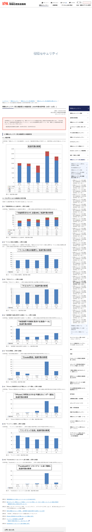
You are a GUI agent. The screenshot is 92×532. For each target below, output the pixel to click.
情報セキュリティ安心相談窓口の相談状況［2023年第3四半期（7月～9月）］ (79, 149)
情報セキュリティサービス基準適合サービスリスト (77, 302)
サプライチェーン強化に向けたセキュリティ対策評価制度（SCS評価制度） (77, 353)
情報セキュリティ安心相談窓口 (28, 20)
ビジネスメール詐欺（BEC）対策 (77, 46)
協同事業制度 (81, 522)
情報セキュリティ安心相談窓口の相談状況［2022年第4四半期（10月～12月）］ (79, 163)
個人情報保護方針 (29, 522)
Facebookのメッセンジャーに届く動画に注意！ (18, 442)
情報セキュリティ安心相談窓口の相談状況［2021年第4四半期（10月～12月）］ (79, 183)
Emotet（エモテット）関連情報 (78, 69)
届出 (71, 268)
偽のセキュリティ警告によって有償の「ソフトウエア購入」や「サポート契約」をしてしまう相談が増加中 (33, 421)
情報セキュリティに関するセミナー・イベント (77, 347)
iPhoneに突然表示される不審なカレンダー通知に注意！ (20, 435)
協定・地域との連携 (75, 74)
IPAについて (69, 513)
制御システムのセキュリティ (77, 56)
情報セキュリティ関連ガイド (77, 65)
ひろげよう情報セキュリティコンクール (77, 341)
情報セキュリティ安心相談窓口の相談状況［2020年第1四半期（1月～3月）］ (79, 216)
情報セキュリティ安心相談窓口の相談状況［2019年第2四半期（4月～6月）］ (79, 231)
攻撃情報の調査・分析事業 (76, 317)
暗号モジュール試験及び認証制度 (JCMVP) (77, 296)
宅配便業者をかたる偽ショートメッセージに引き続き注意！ (21, 418)
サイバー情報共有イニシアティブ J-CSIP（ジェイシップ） (77, 263)
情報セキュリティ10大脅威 (76, 41)
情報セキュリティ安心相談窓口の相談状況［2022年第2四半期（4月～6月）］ (79, 173)
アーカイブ (51, 525)
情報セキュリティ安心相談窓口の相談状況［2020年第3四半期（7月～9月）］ (79, 207)
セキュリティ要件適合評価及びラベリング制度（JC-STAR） (77, 284)
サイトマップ (42, 525)
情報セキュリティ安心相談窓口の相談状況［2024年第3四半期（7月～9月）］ (79, 130)
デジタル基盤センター (46, 508)
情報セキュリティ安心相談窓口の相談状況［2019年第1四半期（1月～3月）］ (79, 235)
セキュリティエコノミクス (76, 322)
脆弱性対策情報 (74, 36)
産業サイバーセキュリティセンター (50, 500)
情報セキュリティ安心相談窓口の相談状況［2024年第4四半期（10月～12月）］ (79, 125)
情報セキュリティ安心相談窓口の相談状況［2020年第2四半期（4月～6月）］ (79, 211)
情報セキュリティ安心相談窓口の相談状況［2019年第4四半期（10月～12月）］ (79, 221)
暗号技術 (72, 313)
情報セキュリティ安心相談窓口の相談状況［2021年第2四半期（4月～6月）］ (79, 192)
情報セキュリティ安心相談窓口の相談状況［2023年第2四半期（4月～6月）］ (79, 154)
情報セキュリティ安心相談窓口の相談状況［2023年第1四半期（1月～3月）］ (79, 159)
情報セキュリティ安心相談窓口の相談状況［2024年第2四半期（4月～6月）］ (79, 134)
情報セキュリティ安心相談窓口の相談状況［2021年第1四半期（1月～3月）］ (79, 197)
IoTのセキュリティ (74, 60)
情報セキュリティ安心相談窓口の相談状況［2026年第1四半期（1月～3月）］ (79, 101)
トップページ (5, 20)
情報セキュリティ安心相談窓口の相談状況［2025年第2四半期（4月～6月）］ (79, 115)
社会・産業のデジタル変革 (74, 509)
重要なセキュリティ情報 (76, 32)
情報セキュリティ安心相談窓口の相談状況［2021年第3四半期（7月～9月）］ (79, 187)
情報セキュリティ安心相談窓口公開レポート (47, 20)
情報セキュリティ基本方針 (60, 522)
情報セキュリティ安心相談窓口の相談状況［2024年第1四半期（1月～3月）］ (79, 139)
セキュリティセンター (46, 498)
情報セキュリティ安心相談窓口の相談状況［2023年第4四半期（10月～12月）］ (79, 144)
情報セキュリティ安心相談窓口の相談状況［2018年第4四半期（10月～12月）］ (79, 240)
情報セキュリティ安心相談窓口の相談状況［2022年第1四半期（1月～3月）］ (79, 178)
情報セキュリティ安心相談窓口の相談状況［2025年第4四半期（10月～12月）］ (79, 106)
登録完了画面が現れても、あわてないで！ (18, 440)
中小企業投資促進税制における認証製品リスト (77, 308)
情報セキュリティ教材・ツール (77, 335)
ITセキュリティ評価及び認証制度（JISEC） (77, 278)
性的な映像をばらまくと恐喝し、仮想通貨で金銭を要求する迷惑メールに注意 (26, 430)
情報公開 (72, 522)
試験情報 (68, 502)
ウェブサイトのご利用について (14, 522)
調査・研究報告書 (74, 326)
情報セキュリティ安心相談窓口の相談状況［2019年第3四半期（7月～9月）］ (79, 226)
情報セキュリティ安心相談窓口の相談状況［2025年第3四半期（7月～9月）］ (79, 110)
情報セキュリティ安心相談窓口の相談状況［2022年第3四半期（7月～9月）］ (79, 168)
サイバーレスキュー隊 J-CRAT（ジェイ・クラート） (77, 257)
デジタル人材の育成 (72, 505)
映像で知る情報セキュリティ (77, 331)
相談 (71, 273)
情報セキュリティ (15, 20)
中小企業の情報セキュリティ (77, 51)
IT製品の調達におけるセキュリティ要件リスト (77, 290)
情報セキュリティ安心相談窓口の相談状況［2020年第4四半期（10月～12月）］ (79, 202)
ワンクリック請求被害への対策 (14, 438)
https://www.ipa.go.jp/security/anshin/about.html (22, 458)
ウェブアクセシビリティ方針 (44, 522)
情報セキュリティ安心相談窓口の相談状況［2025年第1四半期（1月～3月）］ (79, 120)
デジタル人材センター (46, 511)
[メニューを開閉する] (87, 32)
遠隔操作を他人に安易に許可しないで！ (17, 423)
